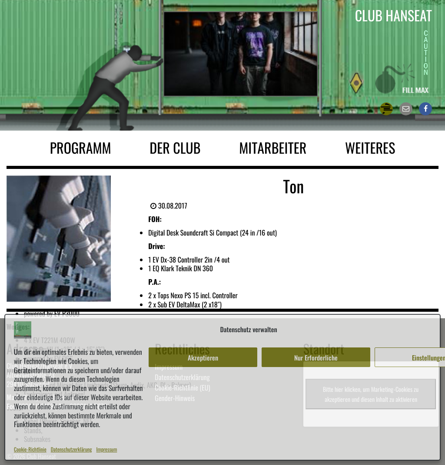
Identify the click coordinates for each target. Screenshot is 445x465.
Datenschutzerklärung (71, 449)
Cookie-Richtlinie (30, 449)
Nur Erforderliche (316, 357)
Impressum (106, 449)
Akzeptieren (203, 357)
